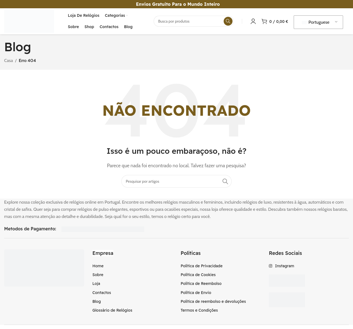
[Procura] (194, 22)
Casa (8, 62)
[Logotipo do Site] (30, 21)
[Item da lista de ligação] (132, 267)
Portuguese (316, 23)
